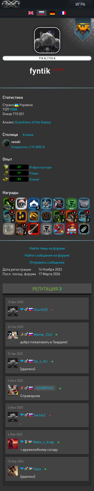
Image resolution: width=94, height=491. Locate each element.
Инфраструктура (40, 167)
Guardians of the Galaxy (33, 122)
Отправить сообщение (47, 262)
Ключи (28, 134)
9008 (13, 109)
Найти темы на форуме (47, 248)
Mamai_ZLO (43, 334)
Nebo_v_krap (43, 442)
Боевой (34, 179)
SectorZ (40, 415)
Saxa (37, 469)
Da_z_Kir (41, 361)
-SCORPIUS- (44, 387)
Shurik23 (41, 309)
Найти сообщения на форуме (47, 255)
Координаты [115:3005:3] (28, 147)
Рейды (34, 173)
